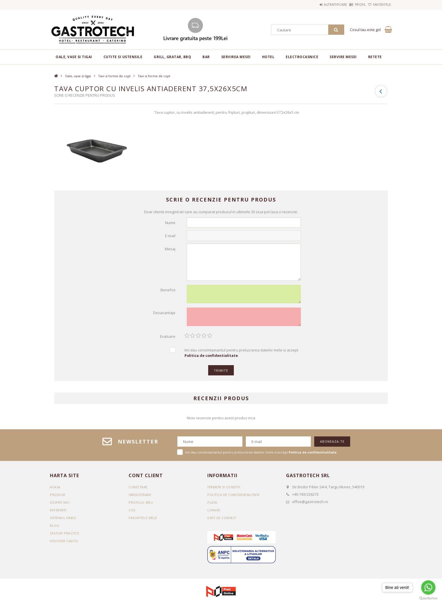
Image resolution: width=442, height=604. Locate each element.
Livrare (214, 513)
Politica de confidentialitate (234, 497)
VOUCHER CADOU (64, 543)
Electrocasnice (302, 56)
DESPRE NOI (59, 505)
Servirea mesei (236, 56)
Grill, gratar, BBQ (172, 56)
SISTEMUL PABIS (63, 520)
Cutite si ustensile (123, 56)
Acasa (55, 489)
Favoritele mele (143, 520)
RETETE (375, 56)
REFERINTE (58, 513)
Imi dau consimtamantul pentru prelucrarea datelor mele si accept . (241, 355)
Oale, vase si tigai (74, 56)
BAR (206, 56)
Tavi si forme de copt (114, 76)
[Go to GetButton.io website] (428, 598)
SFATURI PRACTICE (65, 536)
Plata (212, 505)
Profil (351, 5)
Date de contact (222, 520)
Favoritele (379, 5)
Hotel (268, 56)
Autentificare (320, 5)
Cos (132, 513)
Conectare (138, 489)
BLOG (54, 528)
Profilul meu (141, 505)
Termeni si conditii (224, 489)
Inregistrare (140, 497)
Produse (58, 497)
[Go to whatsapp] (428, 587)
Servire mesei (343, 56)
